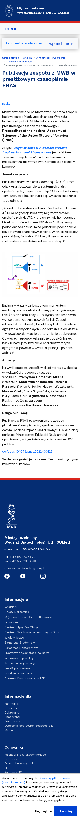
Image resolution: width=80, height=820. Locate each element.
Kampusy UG (13, 772)
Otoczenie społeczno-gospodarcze (29, 725)
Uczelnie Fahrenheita (19, 673)
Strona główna (10, 58)
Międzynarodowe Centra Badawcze (29, 617)
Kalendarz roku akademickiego (25, 755)
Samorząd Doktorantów (21, 648)
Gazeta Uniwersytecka (20, 763)
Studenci (11, 708)
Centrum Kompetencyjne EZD (25, 678)
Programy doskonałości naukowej (27, 653)
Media (9, 730)
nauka (6, 103)
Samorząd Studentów (20, 642)
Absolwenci (12, 717)
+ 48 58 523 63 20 (23, 557)
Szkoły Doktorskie (17, 612)
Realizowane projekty (19, 658)
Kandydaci (12, 704)
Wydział (27, 58)
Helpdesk (11, 759)
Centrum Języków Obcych (22, 627)
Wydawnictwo (14, 637)
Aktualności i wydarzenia (50, 58)
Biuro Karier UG (15, 776)
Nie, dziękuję (43, 815)
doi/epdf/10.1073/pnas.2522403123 (27, 452)
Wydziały (11, 607)
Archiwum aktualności (19, 61)
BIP (6, 768)
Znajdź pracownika (17, 668)
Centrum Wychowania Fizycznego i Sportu (33, 632)
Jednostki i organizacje (20, 663)
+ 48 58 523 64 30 (23, 561)
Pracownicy (12, 721)
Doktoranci (12, 712)
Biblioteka (11, 622)
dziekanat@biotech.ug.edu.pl (24, 568)
